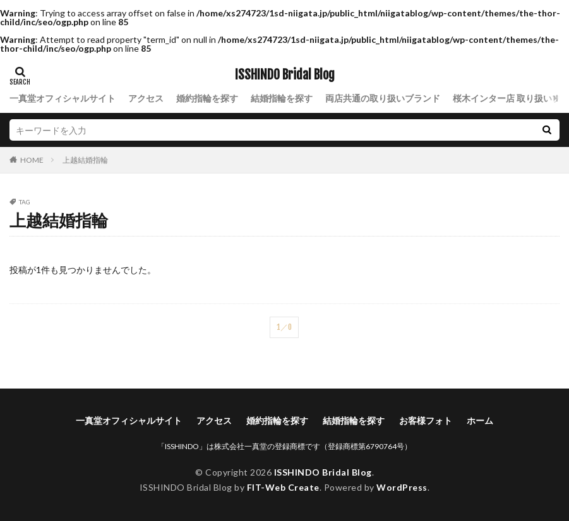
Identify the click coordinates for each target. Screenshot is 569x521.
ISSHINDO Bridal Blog (285, 75)
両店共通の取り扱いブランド (382, 98)
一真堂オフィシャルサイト (62, 98)
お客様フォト (425, 420)
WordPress (402, 487)
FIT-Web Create (283, 487)
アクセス (146, 98)
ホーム (480, 420)
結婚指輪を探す (282, 98)
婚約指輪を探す (207, 98)
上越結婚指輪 (85, 160)
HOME (32, 159)
